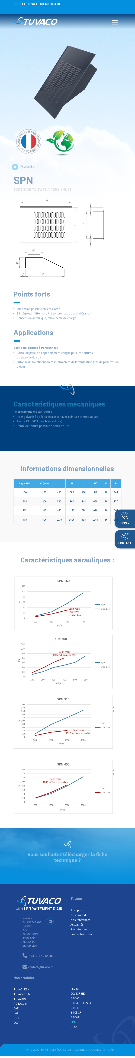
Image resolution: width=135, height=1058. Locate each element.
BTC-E (74, 1009)
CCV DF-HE (77, 995)
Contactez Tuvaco (82, 936)
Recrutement (79, 931)
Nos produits (79, 917)
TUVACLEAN (22, 991)
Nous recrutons (66, 7)
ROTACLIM (21, 1005)
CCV (16, 1024)
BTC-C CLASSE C (81, 1005)
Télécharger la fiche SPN (67, 869)
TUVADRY (20, 1001)
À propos (76, 912)
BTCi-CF (75, 1014)
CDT (16, 1020)
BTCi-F (74, 1019)
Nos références (80, 922)
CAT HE (18, 1015)
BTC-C (74, 1000)
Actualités (76, 926)
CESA (73, 1028)
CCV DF (75, 990)
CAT (16, 1010)
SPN (73, 1024)
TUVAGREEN (22, 996)
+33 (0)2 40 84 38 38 (101, 7)
